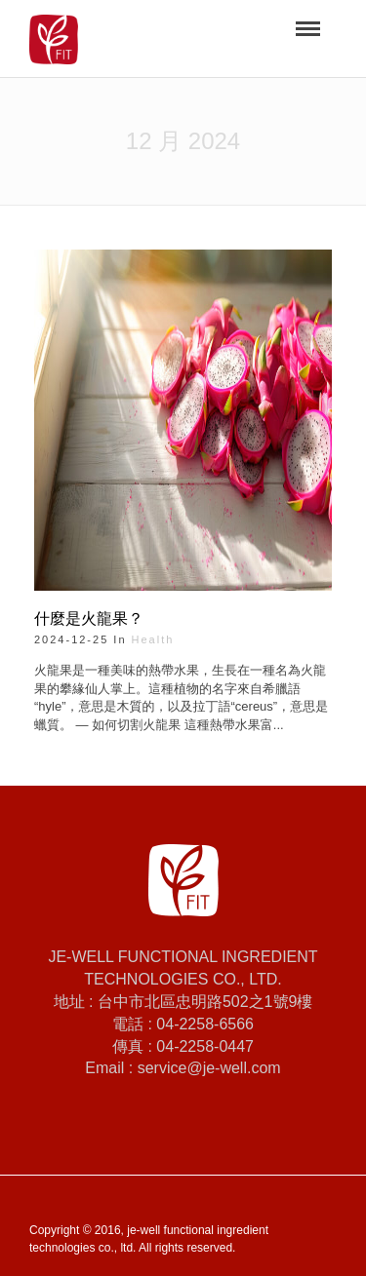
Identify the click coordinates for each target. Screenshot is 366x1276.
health (153, 639)
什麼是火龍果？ (88, 618)
